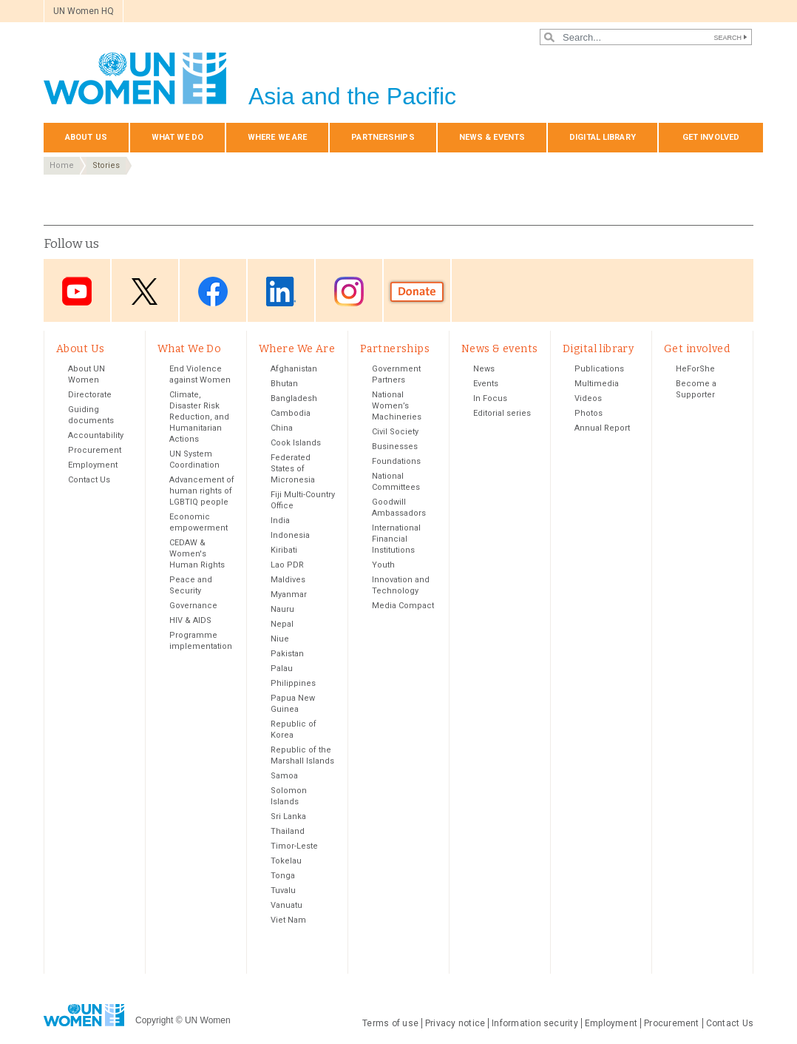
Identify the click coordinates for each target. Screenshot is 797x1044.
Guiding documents (91, 415)
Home (62, 165)
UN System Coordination (194, 459)
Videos (588, 398)
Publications (599, 369)
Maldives (288, 580)
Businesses (395, 446)
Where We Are (277, 137)
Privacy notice (455, 1023)
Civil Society (395, 432)
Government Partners (396, 374)
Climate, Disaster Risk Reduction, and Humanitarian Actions (199, 417)
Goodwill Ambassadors (399, 507)
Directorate (90, 395)
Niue (280, 639)
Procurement (94, 450)
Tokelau (286, 861)
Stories (106, 165)
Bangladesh (294, 398)
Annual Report (602, 428)
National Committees (396, 481)
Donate (417, 292)
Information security (535, 1023)
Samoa (284, 776)
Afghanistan (294, 369)
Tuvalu (283, 890)
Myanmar (289, 594)
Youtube (77, 292)
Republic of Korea (293, 729)
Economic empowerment (198, 522)
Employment (93, 465)
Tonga (283, 875)
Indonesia (290, 535)
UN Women (208, 1020)
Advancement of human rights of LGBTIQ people (201, 491)
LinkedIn (281, 292)
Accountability (95, 435)
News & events (492, 137)
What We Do (177, 137)
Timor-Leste (294, 846)
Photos (588, 413)
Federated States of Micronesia (293, 469)
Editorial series (502, 413)
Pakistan (287, 654)
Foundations (396, 461)
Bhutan (284, 383)
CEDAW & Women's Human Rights (197, 554)
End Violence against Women (200, 374)
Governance (193, 605)
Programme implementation (200, 640)
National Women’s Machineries (396, 406)
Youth (383, 565)
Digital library (602, 137)
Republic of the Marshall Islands (302, 755)
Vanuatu (286, 905)
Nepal (282, 624)
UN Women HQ (83, 11)
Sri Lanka (288, 816)
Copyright (154, 1020)
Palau (282, 668)
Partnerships (382, 137)
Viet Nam (288, 920)
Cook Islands (296, 443)
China (282, 428)
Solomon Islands (289, 796)
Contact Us (89, 480)
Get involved (710, 137)
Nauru (282, 609)
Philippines (293, 683)
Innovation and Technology (401, 585)
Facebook (213, 292)
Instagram (349, 292)
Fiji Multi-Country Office (303, 500)
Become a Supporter (696, 389)
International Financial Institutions (396, 539)
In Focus (490, 398)
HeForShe (695, 369)
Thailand (288, 831)
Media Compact (403, 605)
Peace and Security (190, 585)
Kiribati (284, 550)
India (280, 520)
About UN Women (86, 374)
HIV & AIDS (190, 620)
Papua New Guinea (293, 703)
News (484, 369)
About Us (86, 137)
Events (485, 383)
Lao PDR (287, 565)
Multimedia (596, 383)
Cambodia (291, 413)
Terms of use (390, 1023)
